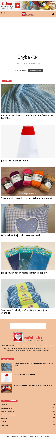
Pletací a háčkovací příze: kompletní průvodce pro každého (27, 117)
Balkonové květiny (12, 436)
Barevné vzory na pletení (9, 415)
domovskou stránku (35, 70)
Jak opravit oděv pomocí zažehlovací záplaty (24, 272)
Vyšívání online (33, 436)
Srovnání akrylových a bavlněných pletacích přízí (26, 198)
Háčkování (4, 425)
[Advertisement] (28, 34)
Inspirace (4, 405)
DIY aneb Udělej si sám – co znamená (20, 235)
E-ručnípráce (45, 436)
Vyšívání (4, 418)
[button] (52, 14)
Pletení (3, 422)
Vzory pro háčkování (8, 411)
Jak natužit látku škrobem (15, 160)
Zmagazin (24, 436)
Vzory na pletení (6, 408)
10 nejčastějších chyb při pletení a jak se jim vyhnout (24, 311)
